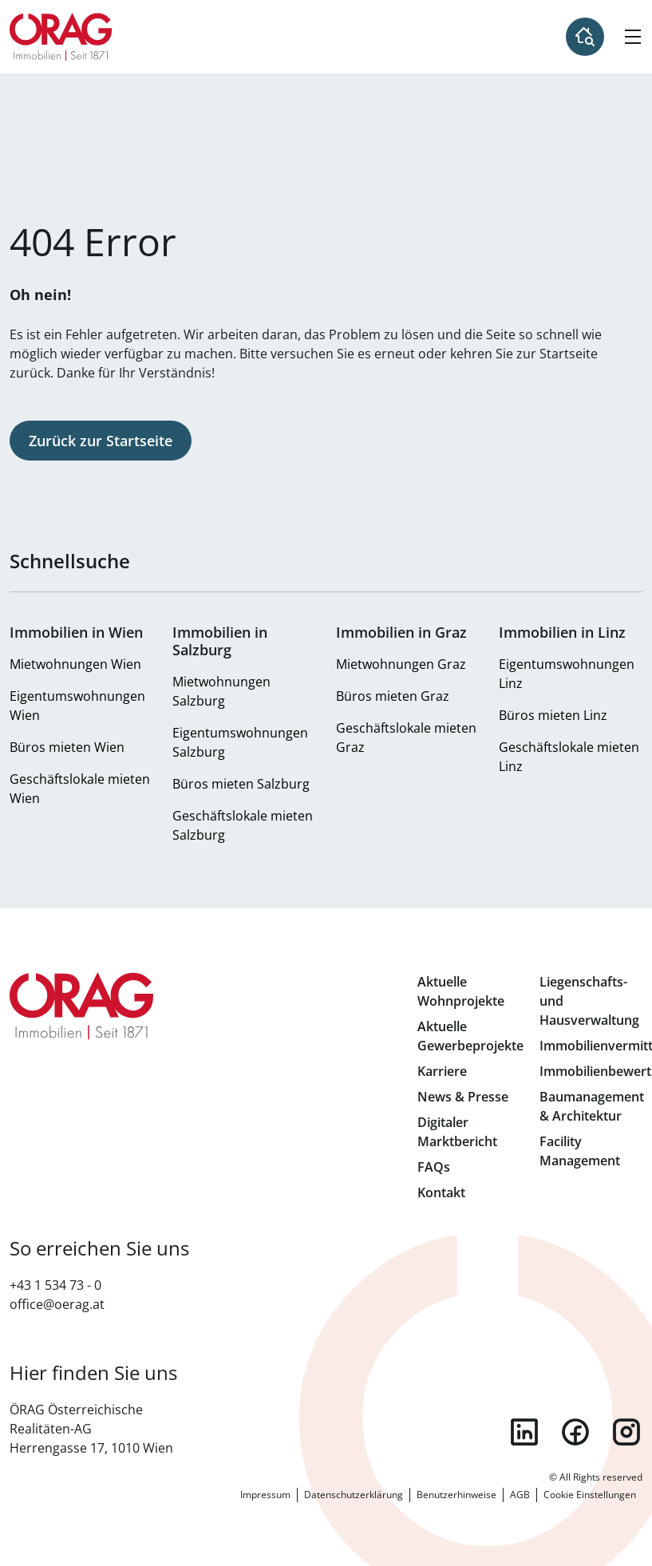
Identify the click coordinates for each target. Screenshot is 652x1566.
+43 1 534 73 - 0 (55, 1285)
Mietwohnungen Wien (75, 664)
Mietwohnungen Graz (401, 664)
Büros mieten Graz (392, 696)
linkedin (524, 1432)
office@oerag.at (57, 1304)
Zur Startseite (61, 37)
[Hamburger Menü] (633, 36)
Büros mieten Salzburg (241, 784)
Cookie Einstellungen (589, 1494)
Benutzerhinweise (456, 1494)
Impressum (265, 1494)
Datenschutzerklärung (353, 1494)
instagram (626, 1432)
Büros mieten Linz (553, 715)
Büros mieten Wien (67, 747)
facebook (575, 1432)
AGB (520, 1494)
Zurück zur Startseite (100, 440)
